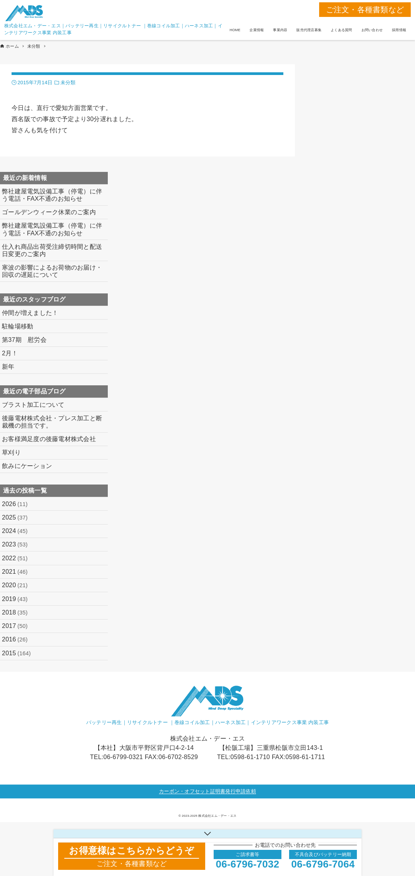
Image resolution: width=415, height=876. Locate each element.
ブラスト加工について (33, 404)
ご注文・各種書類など (365, 9)
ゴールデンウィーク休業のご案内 (49, 212)
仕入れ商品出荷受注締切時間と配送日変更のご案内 (52, 250)
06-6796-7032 (247, 864)
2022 (15, 558)
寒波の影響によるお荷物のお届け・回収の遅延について (52, 271)
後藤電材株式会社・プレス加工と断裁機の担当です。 (52, 422)
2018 (15, 612)
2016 (15, 639)
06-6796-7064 (323, 864)
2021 (15, 571)
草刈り (11, 452)
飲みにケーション (27, 466)
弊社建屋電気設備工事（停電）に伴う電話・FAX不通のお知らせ (52, 195)
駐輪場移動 (17, 326)
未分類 (67, 82)
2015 (16, 653)
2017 (15, 626)
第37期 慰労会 (24, 339)
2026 (15, 504)
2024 (15, 531)
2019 (15, 599)
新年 (8, 366)
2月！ (10, 353)
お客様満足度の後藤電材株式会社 (49, 439)
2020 (15, 585)
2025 (15, 517)
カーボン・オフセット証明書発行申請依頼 (207, 791)
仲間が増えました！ (30, 313)
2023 (15, 544)
